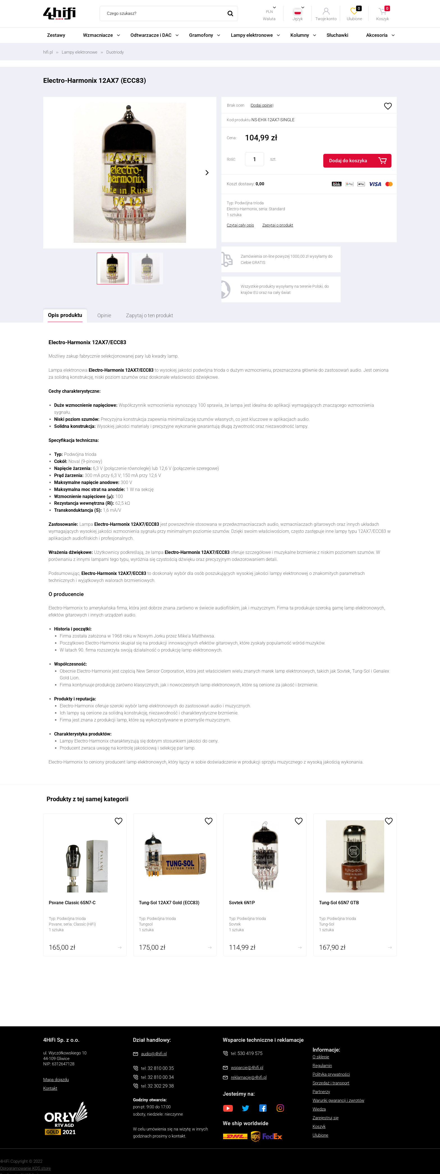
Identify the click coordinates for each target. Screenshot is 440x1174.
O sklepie (321, 1044)
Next (207, 173)
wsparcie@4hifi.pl (247, 1054)
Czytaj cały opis (240, 225)
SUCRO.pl (29, 1162)
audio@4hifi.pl (154, 1040)
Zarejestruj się (326, 1104)
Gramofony (201, 35)
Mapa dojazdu (56, 1066)
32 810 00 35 (161, 1055)
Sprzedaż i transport (331, 1070)
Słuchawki (337, 35)
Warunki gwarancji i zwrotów (338, 1087)
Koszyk (383, 13)
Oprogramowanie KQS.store (25, 1155)
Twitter (245, 1094)
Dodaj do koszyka (348, 160)
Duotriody (115, 52)
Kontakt (50, 1075)
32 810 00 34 (161, 1064)
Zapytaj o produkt (277, 225)
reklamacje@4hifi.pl (249, 1064)
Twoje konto (326, 19)
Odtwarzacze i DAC (150, 35)
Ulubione (355, 13)
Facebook (263, 1094)
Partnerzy (321, 1078)
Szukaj (230, 13)
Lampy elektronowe (252, 35)
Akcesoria (377, 35)
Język (298, 19)
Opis (68, 301)
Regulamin (322, 1052)
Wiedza (319, 1096)
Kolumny (299, 35)
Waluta (269, 19)
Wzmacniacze (98, 35)
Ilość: (231, 159)
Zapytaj (164, 302)
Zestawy (56, 35)
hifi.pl (48, 52)
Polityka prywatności (331, 1061)
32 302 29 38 (161, 1072)
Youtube (228, 1094)
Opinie (112, 302)
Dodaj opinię (261, 105)
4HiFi (59, 14)
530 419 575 (249, 1040)
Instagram (280, 1094)
